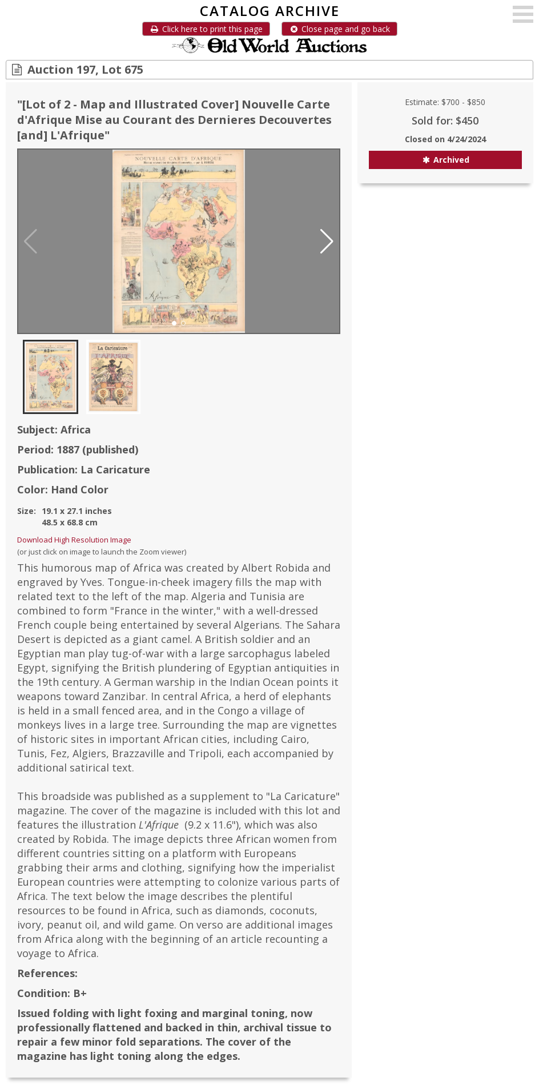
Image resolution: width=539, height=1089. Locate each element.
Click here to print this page (206, 28)
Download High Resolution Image (74, 540)
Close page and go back (339, 28)
